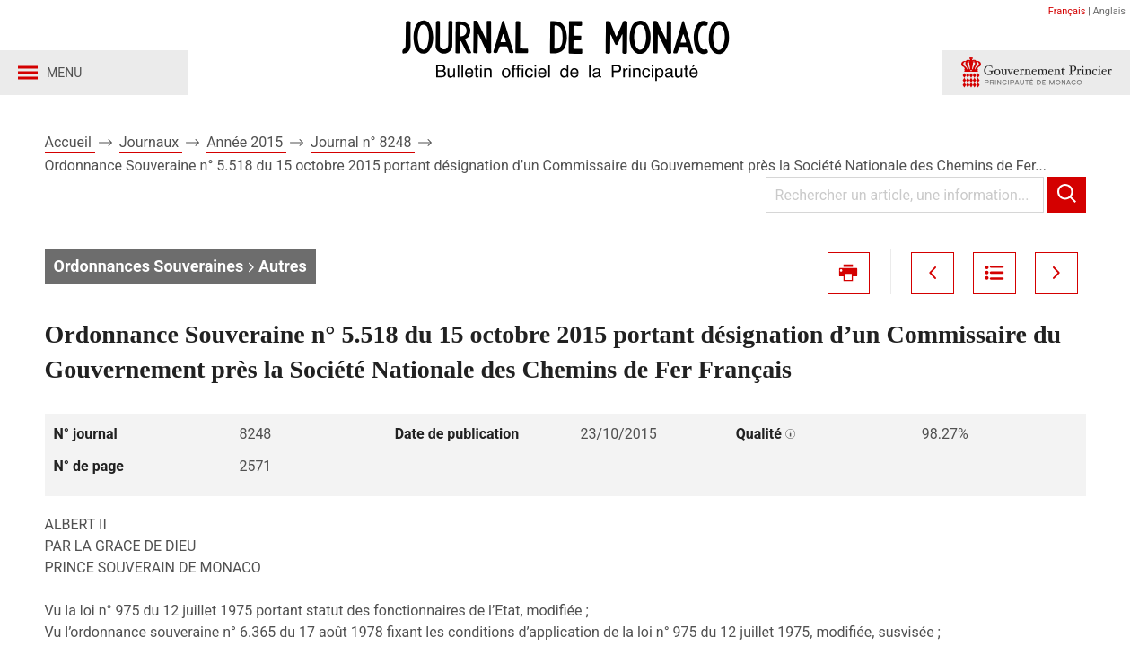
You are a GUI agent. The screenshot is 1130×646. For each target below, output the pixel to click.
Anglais (1109, 11)
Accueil (70, 142)
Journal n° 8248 (363, 142)
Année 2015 (246, 142)
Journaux (150, 142)
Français (1067, 11)
